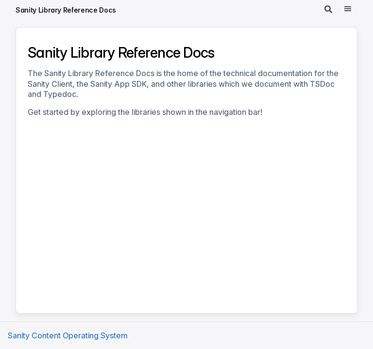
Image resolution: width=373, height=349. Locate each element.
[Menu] (347, 9)
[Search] (328, 9)
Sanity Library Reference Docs (66, 10)
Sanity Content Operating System (68, 335)
